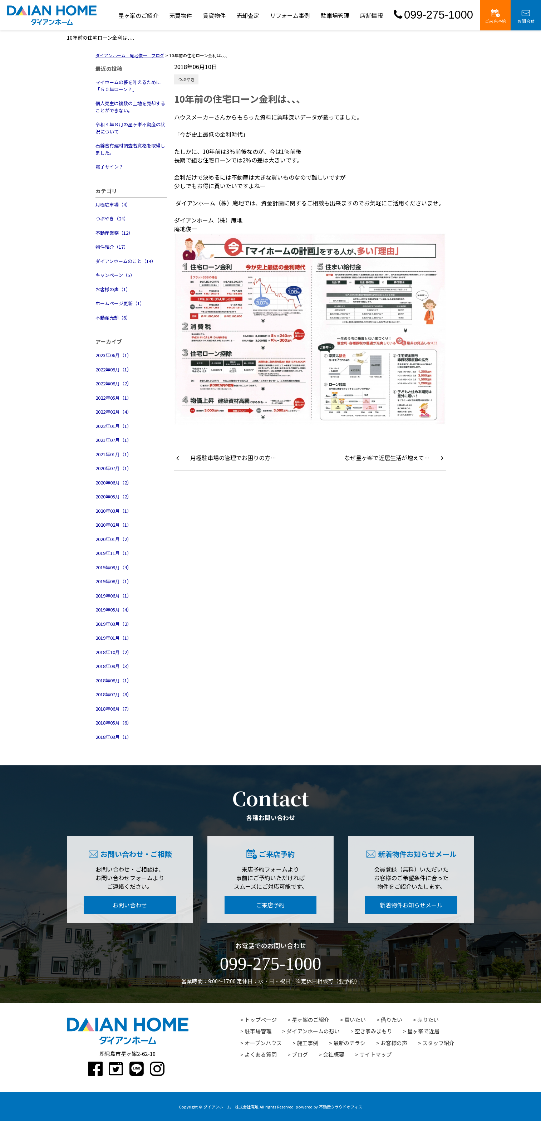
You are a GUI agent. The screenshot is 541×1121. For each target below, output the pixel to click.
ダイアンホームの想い (313, 1031)
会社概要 (333, 1054)
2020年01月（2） (113, 539)
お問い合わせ (130, 905)
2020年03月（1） (113, 510)
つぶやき (186, 79)
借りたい (391, 1019)
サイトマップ (375, 1054)
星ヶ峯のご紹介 (138, 15)
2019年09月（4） (113, 567)
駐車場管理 (335, 15)
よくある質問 (261, 1054)
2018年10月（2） (113, 652)
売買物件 (180, 15)
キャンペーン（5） (115, 275)
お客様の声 (393, 1043)
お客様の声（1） (113, 289)
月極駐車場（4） (113, 204)
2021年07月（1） (113, 440)
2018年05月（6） (113, 722)
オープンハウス (263, 1043)
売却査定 (247, 15)
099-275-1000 (433, 15)
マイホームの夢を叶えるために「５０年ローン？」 (128, 86)
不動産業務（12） (114, 232)
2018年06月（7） (113, 708)
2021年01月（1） (113, 454)
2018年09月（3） (113, 666)
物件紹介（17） (111, 246)
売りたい (428, 1019)
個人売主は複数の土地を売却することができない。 (130, 107)
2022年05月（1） (113, 397)
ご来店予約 (495, 16)
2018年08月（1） (113, 680)
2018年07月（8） (113, 694)
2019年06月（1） (113, 595)
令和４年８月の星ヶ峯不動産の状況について (130, 128)
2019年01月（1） (113, 637)
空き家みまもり (373, 1031)
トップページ (261, 1019)
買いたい (355, 1019)
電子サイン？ (109, 166)
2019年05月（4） (113, 609)
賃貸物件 (214, 15)
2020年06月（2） (113, 482)
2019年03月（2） (113, 623)
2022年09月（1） (113, 369)
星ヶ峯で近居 (423, 1031)
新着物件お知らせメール (411, 905)
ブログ (300, 1054)
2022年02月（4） (113, 411)
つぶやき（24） (111, 218)
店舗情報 (371, 15)
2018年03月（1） (113, 736)
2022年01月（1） (113, 426)
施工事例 (307, 1043)
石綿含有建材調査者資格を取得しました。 (130, 149)
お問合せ (526, 16)
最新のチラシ (349, 1043)
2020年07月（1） (113, 468)
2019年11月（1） (113, 553)
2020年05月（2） (113, 496)
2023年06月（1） (113, 355)
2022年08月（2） (113, 383)
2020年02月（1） (113, 524)
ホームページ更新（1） (119, 303)
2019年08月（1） (113, 581)
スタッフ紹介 (438, 1043)
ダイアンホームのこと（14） (125, 261)
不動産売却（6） (113, 317)
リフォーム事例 (290, 15)
